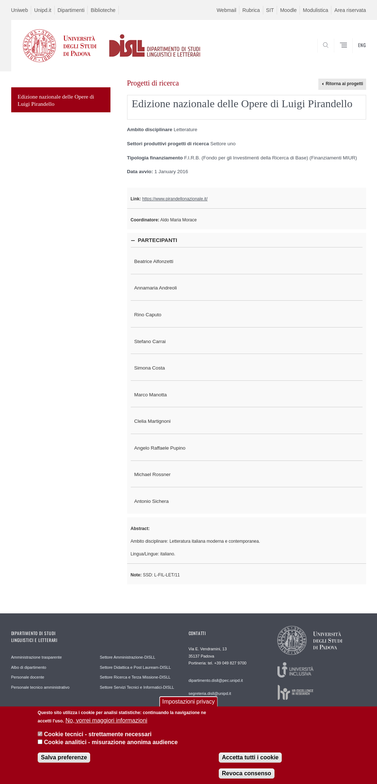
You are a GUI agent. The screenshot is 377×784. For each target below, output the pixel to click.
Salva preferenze (64, 762)
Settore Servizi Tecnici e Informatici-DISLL (137, 687)
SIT (270, 10)
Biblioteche (103, 10)
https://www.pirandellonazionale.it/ (175, 198)
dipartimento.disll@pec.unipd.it (216, 680)
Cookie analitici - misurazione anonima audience (111, 748)
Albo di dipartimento (28, 667)
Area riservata (350, 10)
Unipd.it (42, 10)
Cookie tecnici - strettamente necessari (98, 739)
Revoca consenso (246, 778)
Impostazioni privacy (188, 707)
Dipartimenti (71, 10)
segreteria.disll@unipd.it (210, 693)
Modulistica (315, 10)
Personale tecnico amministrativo (40, 687)
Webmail (226, 10)
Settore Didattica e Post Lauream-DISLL (135, 667)
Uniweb (19, 10)
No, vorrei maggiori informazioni (106, 725)
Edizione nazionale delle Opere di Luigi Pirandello (56, 100)
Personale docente (28, 677)
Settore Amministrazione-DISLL (127, 657)
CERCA (337, 53)
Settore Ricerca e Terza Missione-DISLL (135, 677)
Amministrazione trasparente (36, 657)
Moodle (288, 10)
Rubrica (251, 10)
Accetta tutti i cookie (250, 762)
